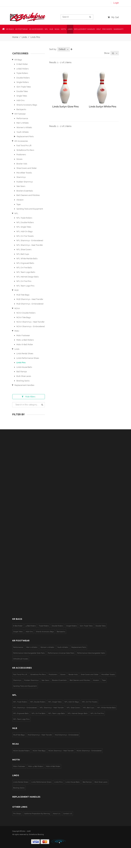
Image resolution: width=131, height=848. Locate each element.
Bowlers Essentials (24, 191)
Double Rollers (23, 78)
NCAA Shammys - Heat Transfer (30, 322)
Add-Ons (20, 100)
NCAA (17, 308)
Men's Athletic (22, 123)
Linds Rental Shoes (24, 353)
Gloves (19, 159)
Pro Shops (17, 813)
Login (116, 3)
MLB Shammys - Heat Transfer (29, 299)
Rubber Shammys (24, 182)
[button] (3, 28)
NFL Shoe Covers (23, 249)
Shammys (21, 177)
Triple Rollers (22, 73)
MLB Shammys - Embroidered (29, 304)
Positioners (21, 154)
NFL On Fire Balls (24, 267)
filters (28, 396)
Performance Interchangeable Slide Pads (29, 653)
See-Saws (20, 186)
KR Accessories (21, 141)
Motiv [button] (63, 29)
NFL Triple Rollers (24, 218)
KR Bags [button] (10, 29)
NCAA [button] (57, 29)
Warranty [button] (118, 29)
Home (15, 37)
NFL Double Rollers (25, 222)
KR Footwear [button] (21, 29)
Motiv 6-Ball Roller (24, 344)
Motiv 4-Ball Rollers (25, 340)
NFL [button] (46, 29)
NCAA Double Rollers (25, 313)
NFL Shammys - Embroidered (29, 240)
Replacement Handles (84, 29)
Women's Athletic (24, 127)
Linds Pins (21, 362)
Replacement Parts (25, 136)
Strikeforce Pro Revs (25, 150)
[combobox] (63, 49)
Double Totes (22, 91)
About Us (55, 813)
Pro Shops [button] (107, 29)
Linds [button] (70, 29)
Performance (22, 118)
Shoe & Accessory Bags (26, 105)
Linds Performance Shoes (27, 358)
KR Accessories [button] (36, 29)
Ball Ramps (21, 371)
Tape (18, 204)
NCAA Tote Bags (23, 317)
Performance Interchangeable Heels (90, 653)
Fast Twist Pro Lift (23, 145)
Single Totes (21, 96)
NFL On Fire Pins (23, 281)
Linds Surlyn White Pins (102, 106)
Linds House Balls (24, 367)
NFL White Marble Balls (26, 258)
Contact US (66, 813)
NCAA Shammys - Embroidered (30, 326)
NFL (16, 213)
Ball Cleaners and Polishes (28, 195)
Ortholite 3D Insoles (20, 659)
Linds (24, 37)
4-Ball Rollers (22, 69)
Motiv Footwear (23, 335)
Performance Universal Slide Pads (60, 653)
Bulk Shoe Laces (23, 376)
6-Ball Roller (22, 64)
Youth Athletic (22, 132)
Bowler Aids (21, 164)
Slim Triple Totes (23, 87)
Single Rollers (22, 82)
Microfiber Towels (24, 173)
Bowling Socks (22, 381)
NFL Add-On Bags (24, 231)
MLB (17, 290)
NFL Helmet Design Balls (27, 277)
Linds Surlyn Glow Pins (65, 106)
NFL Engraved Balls (25, 263)
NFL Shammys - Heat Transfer (29, 245)
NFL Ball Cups (22, 254)
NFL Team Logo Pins (25, 286)
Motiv (17, 331)
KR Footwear (20, 114)
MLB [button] (51, 29)
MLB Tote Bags (22, 295)
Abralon (20, 200)
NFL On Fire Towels (25, 236)
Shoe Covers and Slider (26, 168)
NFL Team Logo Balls (25, 272)
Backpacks (21, 109)
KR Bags (18, 60)
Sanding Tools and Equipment (29, 209)
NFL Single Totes (23, 227)
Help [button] (98, 29)
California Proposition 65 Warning (36, 813)
